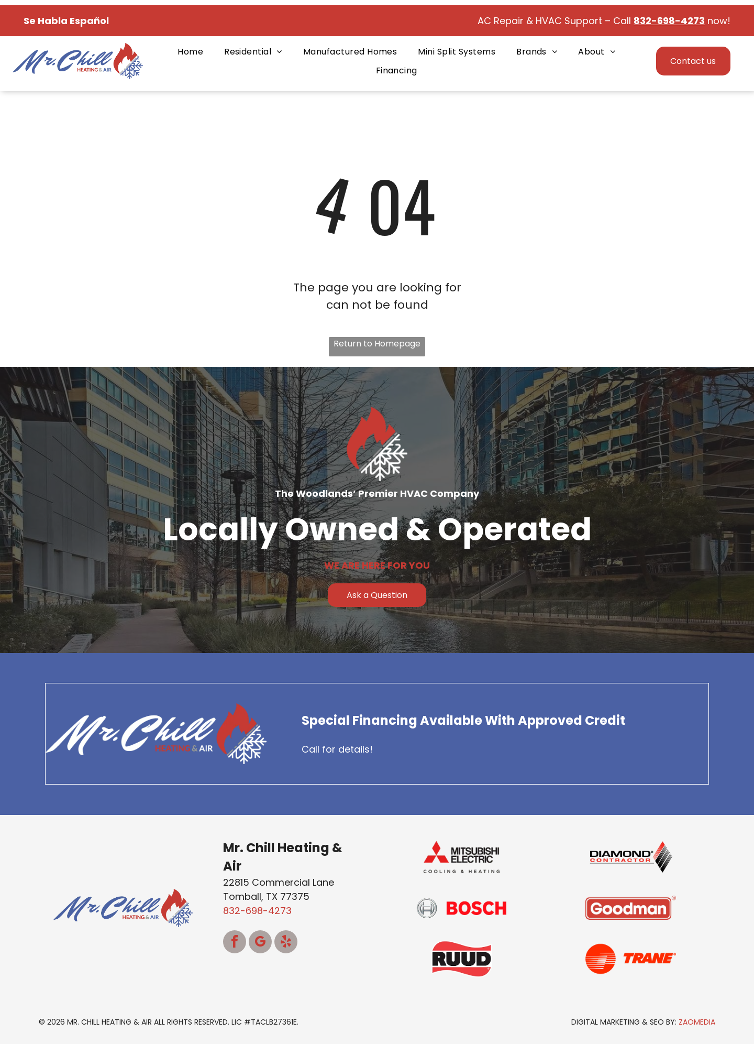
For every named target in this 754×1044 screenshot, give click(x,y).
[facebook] (234, 943)
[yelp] (285, 943)
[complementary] (678, 986)
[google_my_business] (260, 943)
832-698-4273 (257, 910)
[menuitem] (190, 51)
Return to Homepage (377, 344)
